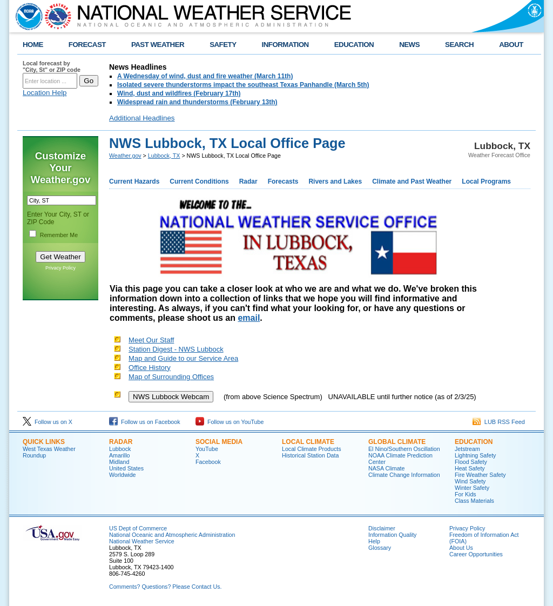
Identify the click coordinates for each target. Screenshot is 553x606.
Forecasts (283, 181)
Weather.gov (125, 155)
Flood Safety (471, 462)
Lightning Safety (475, 455)
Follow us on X (47, 422)
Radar (248, 181)
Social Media (218, 442)
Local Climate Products (311, 449)
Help (374, 541)
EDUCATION (354, 45)
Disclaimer (381, 528)
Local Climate (308, 442)
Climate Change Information (404, 475)
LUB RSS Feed (499, 422)
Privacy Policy (60, 268)
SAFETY (223, 45)
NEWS (409, 45)
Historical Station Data (310, 455)
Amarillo (119, 455)
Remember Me (59, 235)
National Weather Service (141, 541)
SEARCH (459, 45)
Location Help (45, 93)
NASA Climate (386, 468)
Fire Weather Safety (480, 475)
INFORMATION (285, 45)
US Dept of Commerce (138, 528)
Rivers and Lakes (335, 181)
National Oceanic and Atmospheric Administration (172, 534)
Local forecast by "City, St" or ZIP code (51, 66)
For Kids (465, 494)
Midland (119, 462)
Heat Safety (470, 468)
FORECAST (87, 45)
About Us (461, 547)
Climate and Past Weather (411, 181)
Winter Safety (472, 487)
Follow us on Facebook (144, 422)
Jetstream (467, 449)
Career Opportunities (476, 554)
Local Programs (486, 181)
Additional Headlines (142, 118)
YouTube (206, 449)
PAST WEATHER (157, 45)
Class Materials (474, 500)
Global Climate (397, 442)
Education (474, 442)
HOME (33, 45)
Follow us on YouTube (229, 422)
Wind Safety (470, 481)
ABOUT (511, 45)
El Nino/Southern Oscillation (404, 449)
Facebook (208, 462)
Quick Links (44, 442)
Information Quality (392, 534)
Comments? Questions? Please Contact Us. (165, 586)
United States (126, 468)
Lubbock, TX (164, 155)
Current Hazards (134, 181)
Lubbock (120, 449)
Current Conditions (199, 181)
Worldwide (122, 475)
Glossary (379, 547)
